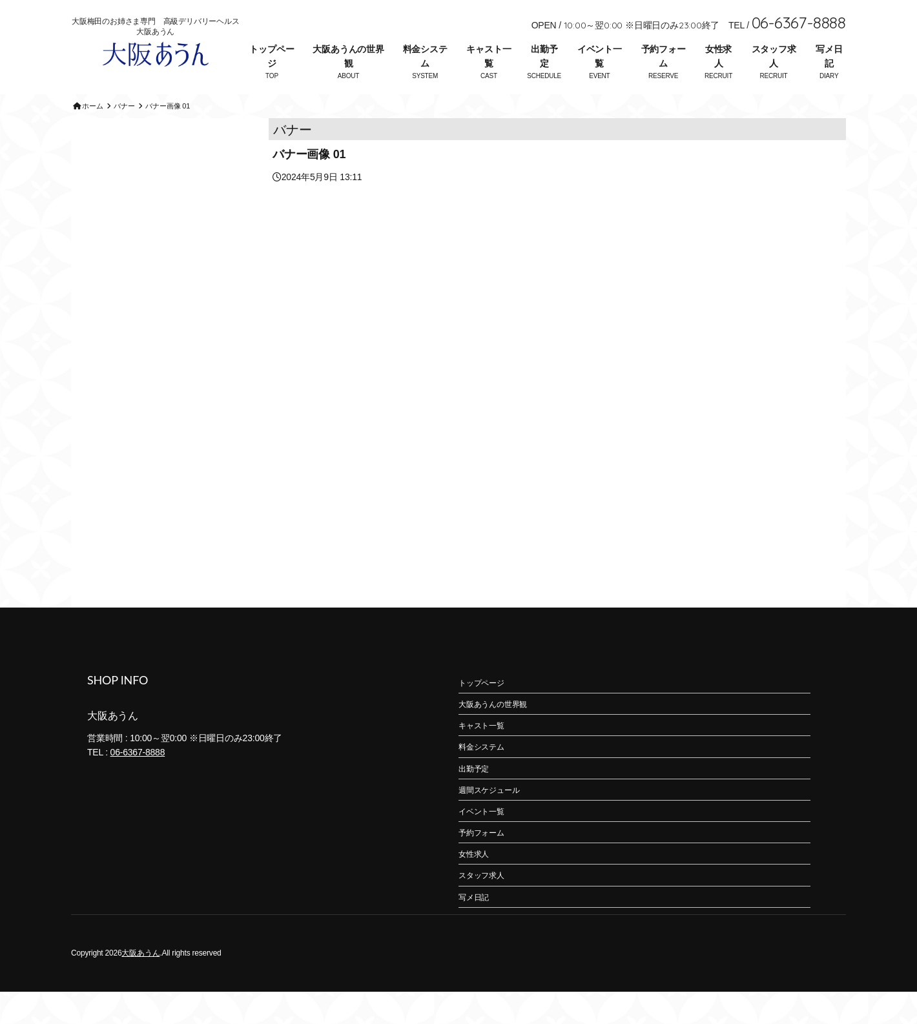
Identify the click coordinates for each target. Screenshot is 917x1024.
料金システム (425, 56)
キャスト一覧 (488, 56)
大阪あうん (140, 985)
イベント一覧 (599, 56)
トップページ (271, 56)
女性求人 (718, 56)
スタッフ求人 (774, 56)
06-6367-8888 (137, 784)
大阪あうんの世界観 (348, 56)
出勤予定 (544, 56)
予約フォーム (663, 56)
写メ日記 (829, 56)
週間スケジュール (488, 822)
